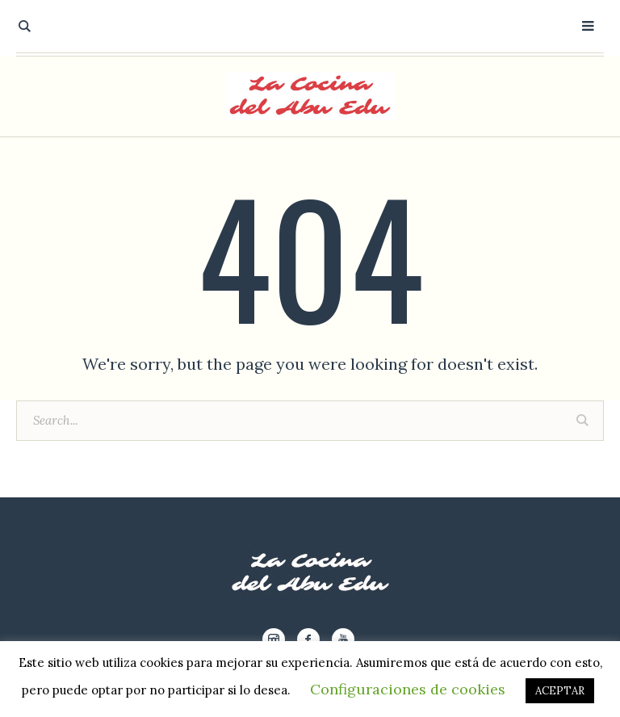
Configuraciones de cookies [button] (407, 689)
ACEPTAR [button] (559, 691)
